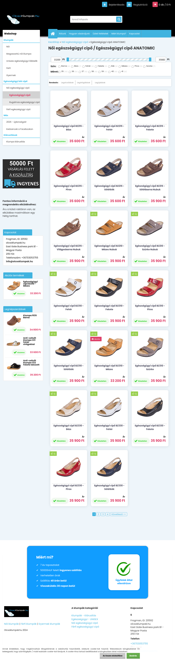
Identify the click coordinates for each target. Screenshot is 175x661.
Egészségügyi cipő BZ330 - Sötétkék (109, 487)
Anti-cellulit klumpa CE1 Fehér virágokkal (29, 341)
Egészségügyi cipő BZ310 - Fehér (69, 307)
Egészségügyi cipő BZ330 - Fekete (150, 427)
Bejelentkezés (116, 4)
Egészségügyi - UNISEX (84, 619)
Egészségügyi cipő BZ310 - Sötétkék (69, 367)
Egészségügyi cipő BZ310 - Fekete (109, 307)
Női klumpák (11, 624)
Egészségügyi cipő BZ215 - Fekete (150, 127)
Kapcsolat (134, 33)
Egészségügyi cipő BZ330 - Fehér (109, 427)
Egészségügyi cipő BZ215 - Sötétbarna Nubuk (150, 187)
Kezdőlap (53, 42)
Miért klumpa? (118, 33)
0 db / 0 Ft (165, 4)
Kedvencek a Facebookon (19, 129)
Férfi (8, 68)
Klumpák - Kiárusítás (83, 615)
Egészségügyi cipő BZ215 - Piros (69, 187)
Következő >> (119, 514)
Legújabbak (100, 82)
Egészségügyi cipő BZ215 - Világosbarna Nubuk (69, 247)
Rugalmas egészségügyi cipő (24, 102)
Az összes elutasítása (112, 655)
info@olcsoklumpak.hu (19, 261)
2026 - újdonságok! (16, 121)
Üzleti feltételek (100, 33)
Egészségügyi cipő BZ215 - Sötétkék (109, 187)
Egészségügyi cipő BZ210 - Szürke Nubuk (150, 247)
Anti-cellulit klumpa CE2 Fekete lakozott (31, 362)
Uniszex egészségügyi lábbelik (22, 60)
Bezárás (133, 655)
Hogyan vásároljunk (79, 33)
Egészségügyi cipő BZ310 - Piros (150, 307)
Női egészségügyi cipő (18, 87)
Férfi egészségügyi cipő (18, 109)
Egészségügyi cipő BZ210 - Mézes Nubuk (109, 247)
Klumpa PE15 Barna (30, 316)
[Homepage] (54, 33)
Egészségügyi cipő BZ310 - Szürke (150, 367)
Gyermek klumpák (49, 624)
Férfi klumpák (28, 624)
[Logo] (23, 17)
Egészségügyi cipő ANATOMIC (20, 96)
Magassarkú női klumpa (18, 53)
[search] (119, 19)
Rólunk (62, 33)
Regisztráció (140, 4)
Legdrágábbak (83, 82)
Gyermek (11, 75)
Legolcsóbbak (67, 82)
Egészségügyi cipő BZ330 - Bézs (68, 427)
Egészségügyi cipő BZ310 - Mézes (30, 284)
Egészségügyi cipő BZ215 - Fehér (109, 127)
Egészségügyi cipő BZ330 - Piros (68, 487)
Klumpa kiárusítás (15, 141)
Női (8, 46)
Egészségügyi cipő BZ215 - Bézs (69, 127)
